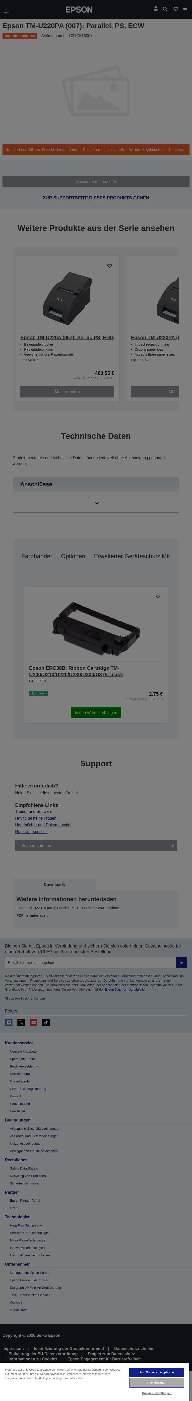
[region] (94, 1381)
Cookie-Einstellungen (157, 1393)
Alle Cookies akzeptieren (157, 1372)
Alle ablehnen (156, 1382)
